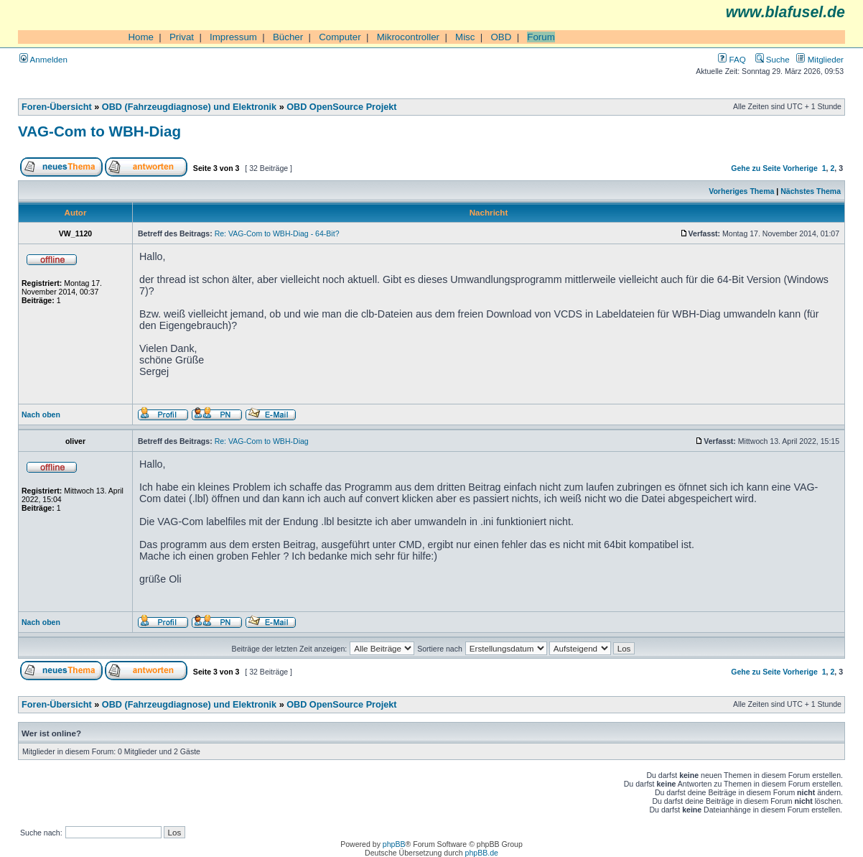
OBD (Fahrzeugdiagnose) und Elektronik (189, 107)
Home (141, 37)
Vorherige (800, 168)
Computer (340, 37)
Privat (181, 37)
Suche (772, 59)
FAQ (731, 59)
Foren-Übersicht (57, 107)
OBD (500, 37)
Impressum (233, 37)
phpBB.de (481, 852)
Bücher (288, 37)
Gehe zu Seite (755, 168)
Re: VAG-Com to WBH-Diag (262, 441)
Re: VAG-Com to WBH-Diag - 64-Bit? (277, 233)
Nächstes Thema (810, 191)
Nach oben (41, 414)
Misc (465, 37)
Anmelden (43, 59)
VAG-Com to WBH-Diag (99, 131)
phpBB (394, 844)
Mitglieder (820, 59)
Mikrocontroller (408, 37)
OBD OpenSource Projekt (341, 107)
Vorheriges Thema (741, 191)
